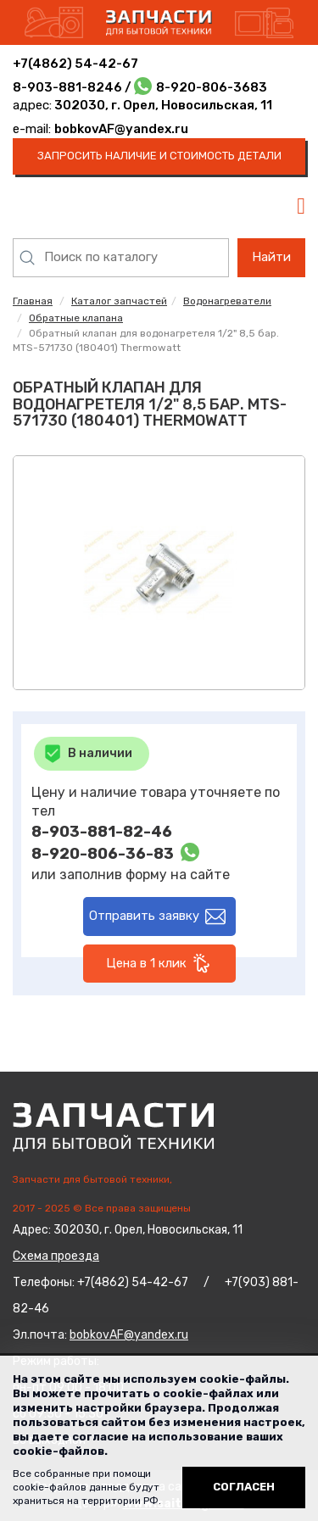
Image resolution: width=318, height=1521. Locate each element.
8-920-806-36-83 (102, 853)
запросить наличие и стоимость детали (159, 155)
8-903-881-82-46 (101, 831)
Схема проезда (56, 1256)
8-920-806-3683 (211, 87)
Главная (33, 301)
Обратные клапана (76, 318)
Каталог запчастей (119, 301)
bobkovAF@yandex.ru (121, 128)
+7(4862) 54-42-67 (75, 63)
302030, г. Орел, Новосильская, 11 (162, 105)
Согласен (244, 1486)
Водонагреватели (227, 301)
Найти (271, 257)
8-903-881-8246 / (73, 87)
